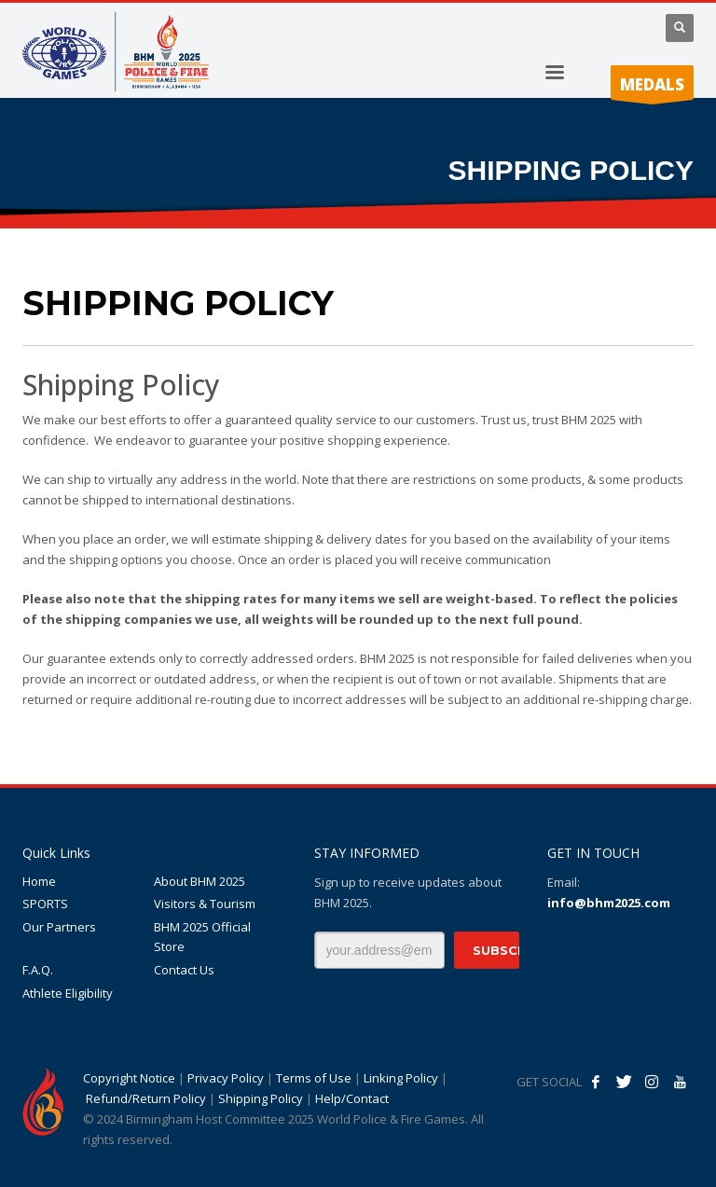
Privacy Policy (225, 1078)
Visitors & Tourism (204, 903)
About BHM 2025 (199, 881)
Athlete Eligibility (67, 993)
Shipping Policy (260, 1098)
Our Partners (59, 926)
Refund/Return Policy (146, 1098)
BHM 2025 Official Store (202, 936)
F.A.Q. (37, 969)
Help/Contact (352, 1098)
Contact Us (184, 969)
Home (39, 881)
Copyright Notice (129, 1078)
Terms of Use (313, 1078)
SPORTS (45, 903)
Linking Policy (401, 1078)
